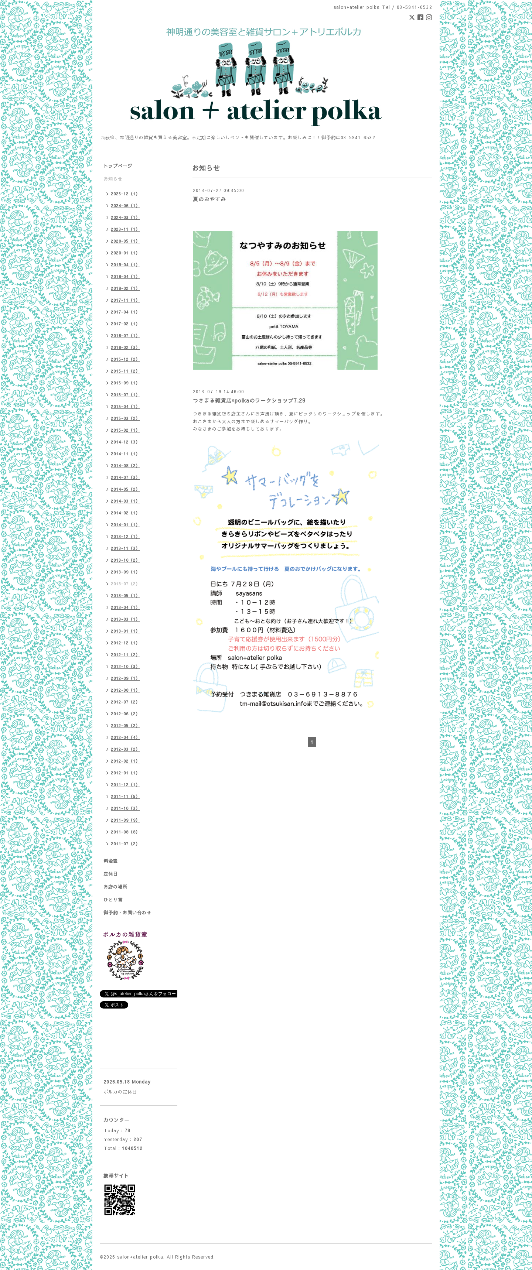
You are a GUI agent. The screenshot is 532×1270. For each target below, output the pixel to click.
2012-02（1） (125, 761)
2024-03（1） (125, 217)
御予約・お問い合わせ (127, 912)
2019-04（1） (125, 264)
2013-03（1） (125, 619)
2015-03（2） (125, 418)
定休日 (110, 874)
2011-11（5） (125, 796)
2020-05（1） (125, 241)
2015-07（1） (125, 394)
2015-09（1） (125, 383)
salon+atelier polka (140, 1257)
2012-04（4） (125, 737)
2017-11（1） (125, 300)
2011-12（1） (125, 784)
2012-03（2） (125, 749)
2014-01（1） (125, 524)
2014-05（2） (125, 489)
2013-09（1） (125, 572)
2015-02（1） (125, 430)
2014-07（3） (125, 477)
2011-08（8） (125, 832)
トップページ (117, 166)
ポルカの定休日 (120, 1092)
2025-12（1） (125, 193)
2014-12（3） (125, 442)
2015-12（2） (125, 359)
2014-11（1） (125, 453)
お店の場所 (115, 887)
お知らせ (113, 179)
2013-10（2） (125, 560)
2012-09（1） (125, 678)
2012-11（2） (125, 654)
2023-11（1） (125, 229)
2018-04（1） (125, 276)
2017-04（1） (125, 312)
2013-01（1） (125, 631)
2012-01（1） (125, 773)
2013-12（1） (125, 536)
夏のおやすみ (209, 199)
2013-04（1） (125, 607)
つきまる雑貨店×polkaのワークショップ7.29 (249, 400)
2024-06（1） (125, 205)
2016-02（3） (125, 347)
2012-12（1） (125, 643)
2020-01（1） (125, 253)
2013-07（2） (125, 583)
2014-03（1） (125, 501)
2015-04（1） (125, 406)
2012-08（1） (125, 690)
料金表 (110, 861)
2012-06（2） (125, 713)
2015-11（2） (125, 371)
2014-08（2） (125, 465)
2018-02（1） (125, 288)
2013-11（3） (125, 548)
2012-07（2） (125, 702)
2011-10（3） (125, 808)
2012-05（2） (125, 725)
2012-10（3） (125, 666)
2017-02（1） (125, 323)
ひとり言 (113, 900)
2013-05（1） (125, 595)
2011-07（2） (125, 843)
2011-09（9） (125, 820)
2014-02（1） (125, 513)
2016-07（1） (125, 335)
